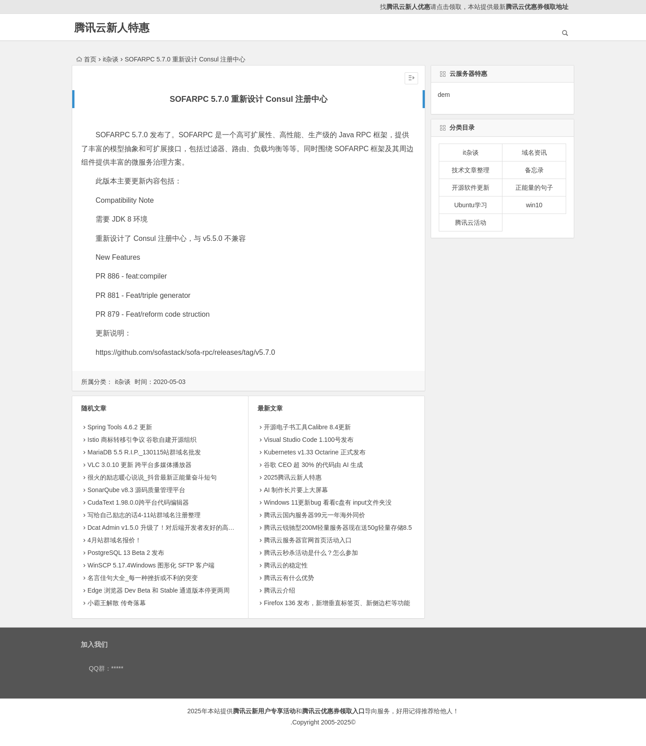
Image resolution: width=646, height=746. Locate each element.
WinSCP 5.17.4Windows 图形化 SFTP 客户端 (150, 565)
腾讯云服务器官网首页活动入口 (308, 540)
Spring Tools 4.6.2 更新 (119, 427)
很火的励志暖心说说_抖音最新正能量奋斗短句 (152, 477)
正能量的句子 (534, 187)
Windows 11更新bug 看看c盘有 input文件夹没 (328, 502)
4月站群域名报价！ (114, 540)
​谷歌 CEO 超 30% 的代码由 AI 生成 (313, 464)
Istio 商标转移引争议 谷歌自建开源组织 (141, 439)
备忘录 (534, 170)
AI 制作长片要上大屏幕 (296, 489)
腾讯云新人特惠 (111, 28)
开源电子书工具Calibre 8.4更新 (307, 427)
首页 (86, 59)
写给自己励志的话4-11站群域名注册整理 (144, 515)
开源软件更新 (470, 187)
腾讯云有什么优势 (289, 577)
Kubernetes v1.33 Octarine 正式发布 (314, 452)
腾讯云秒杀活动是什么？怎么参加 (311, 552)
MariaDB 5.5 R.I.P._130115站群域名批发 (144, 452)
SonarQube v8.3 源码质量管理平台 (136, 489)
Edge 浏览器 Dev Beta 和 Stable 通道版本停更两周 (158, 590)
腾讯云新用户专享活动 (264, 711)
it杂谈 (110, 59)
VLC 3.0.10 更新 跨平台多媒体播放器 (139, 464)
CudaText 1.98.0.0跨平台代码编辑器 (138, 502)
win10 (534, 205)
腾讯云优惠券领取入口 (333, 711)
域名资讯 (534, 152)
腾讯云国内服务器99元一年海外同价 (314, 515)
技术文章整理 (470, 170)
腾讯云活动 (470, 222)
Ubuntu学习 (470, 205)
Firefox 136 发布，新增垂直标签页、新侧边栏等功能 (337, 602)
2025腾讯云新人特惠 (293, 477)
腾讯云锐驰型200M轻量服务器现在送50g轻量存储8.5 (338, 527)
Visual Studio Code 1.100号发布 (309, 439)
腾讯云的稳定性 (286, 565)
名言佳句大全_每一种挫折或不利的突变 (142, 577)
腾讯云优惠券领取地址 (537, 6)
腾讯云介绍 (279, 590)
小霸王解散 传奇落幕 (116, 602)
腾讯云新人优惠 (408, 6)
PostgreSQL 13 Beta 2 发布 (125, 552)
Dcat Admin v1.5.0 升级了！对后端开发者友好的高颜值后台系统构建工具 (189, 527)
